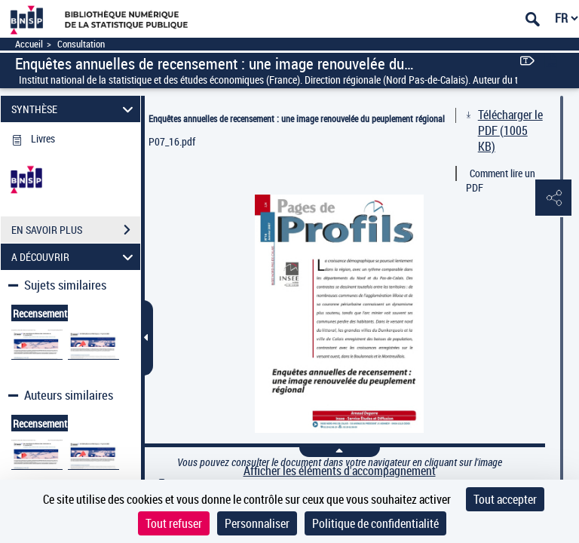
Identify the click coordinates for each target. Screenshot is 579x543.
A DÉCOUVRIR (74, 257)
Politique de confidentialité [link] (375, 523)
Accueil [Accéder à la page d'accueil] (29, 44)
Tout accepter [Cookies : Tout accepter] (505, 499)
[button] (552, 198)
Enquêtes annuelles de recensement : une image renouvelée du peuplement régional (297, 118)
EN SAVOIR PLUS (75, 230)
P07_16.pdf (172, 141)
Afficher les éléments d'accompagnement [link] (340, 471)
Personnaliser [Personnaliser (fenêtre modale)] (257, 523)
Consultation (81, 44)
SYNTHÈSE (74, 109)
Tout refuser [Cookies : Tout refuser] (174, 523)
